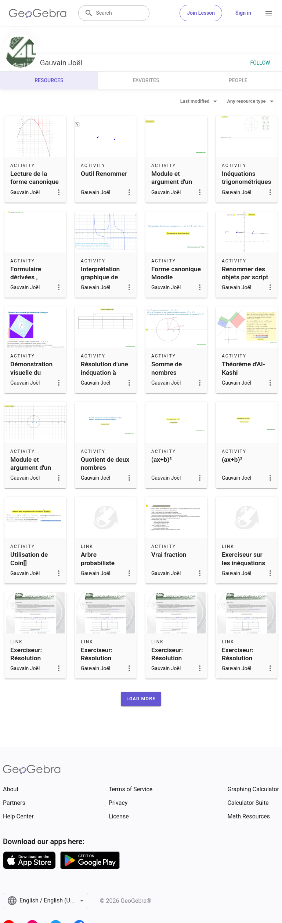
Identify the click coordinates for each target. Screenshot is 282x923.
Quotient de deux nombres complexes (105, 468)
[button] (141, 699)
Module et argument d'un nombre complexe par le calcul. (173, 190)
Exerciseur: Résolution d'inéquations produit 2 (241, 662)
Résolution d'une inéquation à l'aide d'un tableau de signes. (104, 380)
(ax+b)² (161, 459)
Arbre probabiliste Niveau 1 (98, 563)
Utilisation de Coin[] (29, 558)
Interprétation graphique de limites (100, 277)
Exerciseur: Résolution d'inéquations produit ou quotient (29, 666)
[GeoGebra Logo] (37, 13)
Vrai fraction (168, 554)
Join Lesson (201, 13)
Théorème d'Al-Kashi (243, 368)
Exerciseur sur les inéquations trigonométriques (246, 563)
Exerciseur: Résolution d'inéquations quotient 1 (170, 662)
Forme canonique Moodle (176, 273)
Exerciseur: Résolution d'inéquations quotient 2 (100, 662)
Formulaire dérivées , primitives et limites (28, 281)
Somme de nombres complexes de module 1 (171, 376)
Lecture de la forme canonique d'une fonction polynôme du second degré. (34, 190)
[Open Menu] (268, 13)
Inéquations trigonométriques (246, 177)
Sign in (243, 13)
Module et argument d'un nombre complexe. (30, 472)
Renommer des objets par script (245, 273)
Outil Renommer (104, 173)
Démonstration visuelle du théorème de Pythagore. (31, 376)
